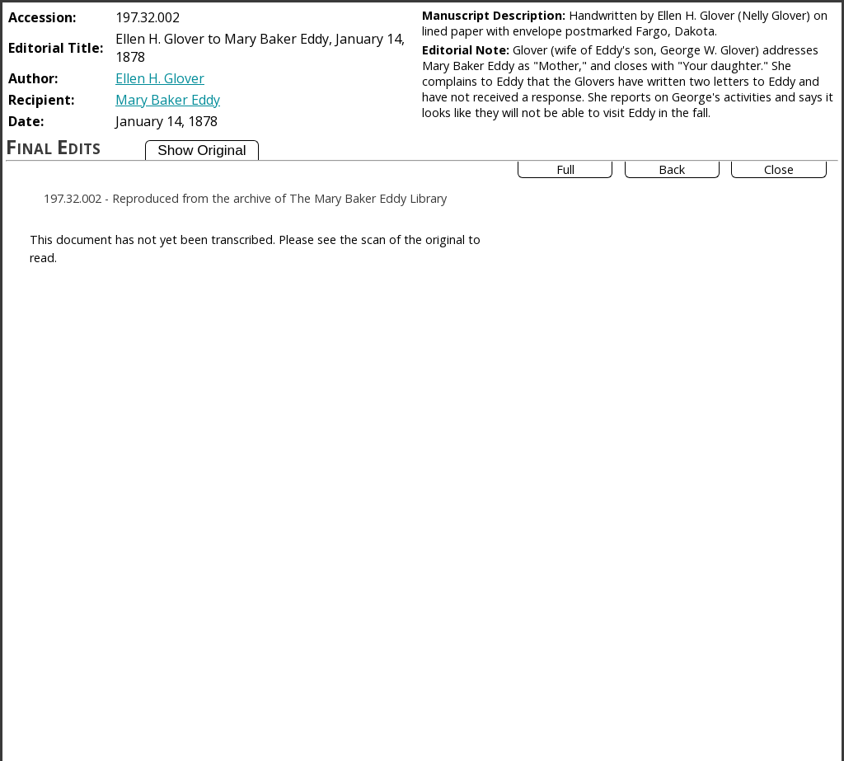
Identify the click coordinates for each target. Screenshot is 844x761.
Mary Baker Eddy (167, 100)
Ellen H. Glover (159, 78)
